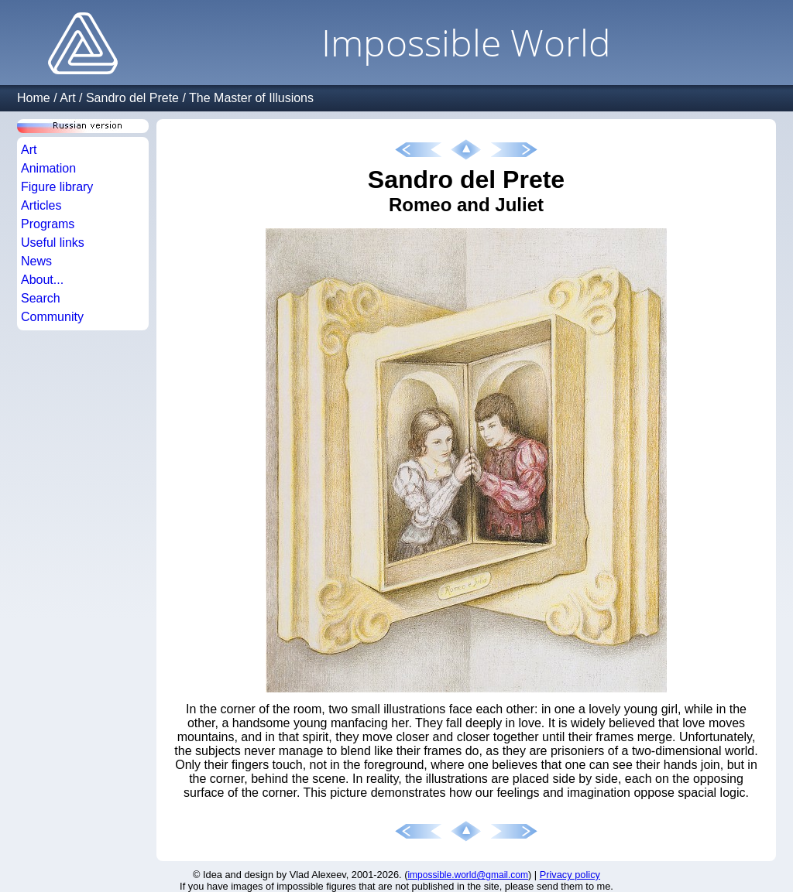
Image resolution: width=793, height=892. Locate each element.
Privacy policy (570, 874)
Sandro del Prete (132, 97)
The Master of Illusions (251, 97)
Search (40, 298)
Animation (48, 168)
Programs (47, 224)
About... (42, 279)
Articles (41, 205)
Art (67, 97)
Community (52, 316)
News (36, 261)
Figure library (57, 186)
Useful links (52, 242)
